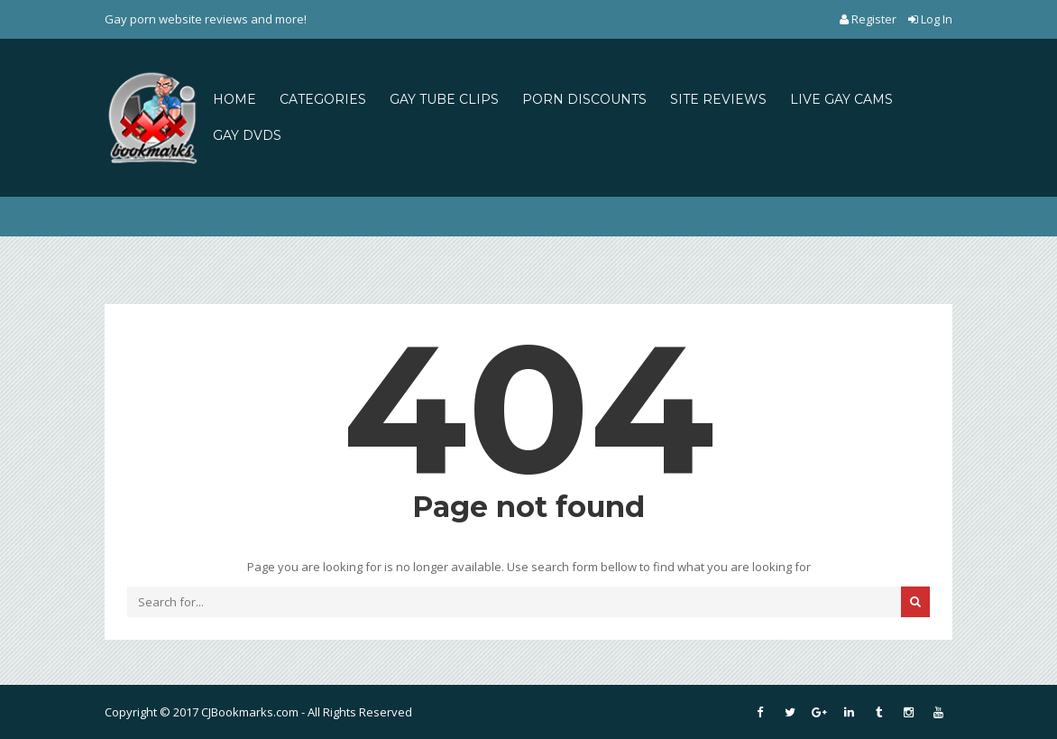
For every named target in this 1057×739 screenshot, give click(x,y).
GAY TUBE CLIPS (444, 99)
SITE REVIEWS (718, 99)
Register (869, 19)
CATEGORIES (323, 99)
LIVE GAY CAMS (841, 99)
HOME (234, 99)
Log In (930, 19)
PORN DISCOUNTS (584, 99)
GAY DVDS (247, 135)
